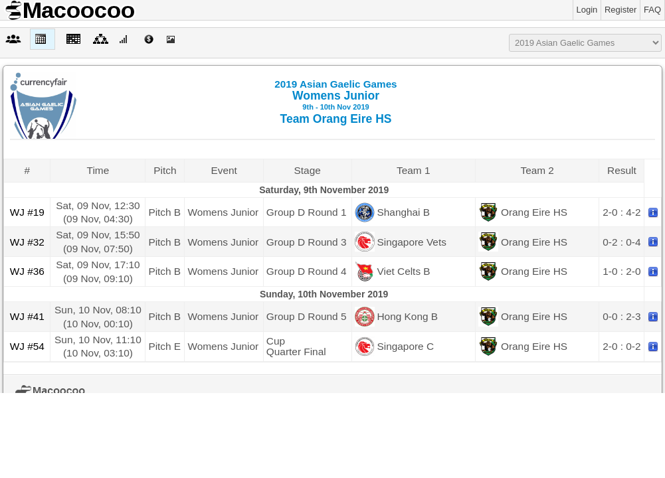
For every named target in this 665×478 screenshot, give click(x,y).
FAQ (652, 10)
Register (620, 10)
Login (587, 10)
